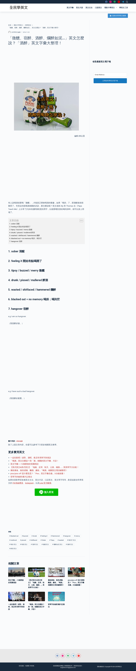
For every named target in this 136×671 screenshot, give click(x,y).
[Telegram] (123, 2)
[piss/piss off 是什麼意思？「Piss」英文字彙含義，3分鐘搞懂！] (76, 572)
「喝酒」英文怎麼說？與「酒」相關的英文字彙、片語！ (34, 461)
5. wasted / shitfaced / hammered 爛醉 (24, 235)
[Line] (115, 2)
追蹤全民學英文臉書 (118, 16)
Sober (43, 540)
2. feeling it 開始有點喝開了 (20, 227)
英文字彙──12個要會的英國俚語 (24, 464)
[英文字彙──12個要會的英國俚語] (16, 572)
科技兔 (32, 666)
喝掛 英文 (13, 544)
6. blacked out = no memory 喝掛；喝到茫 (25, 238)
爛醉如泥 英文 (57, 544)
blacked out (13, 536)
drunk (34, 536)
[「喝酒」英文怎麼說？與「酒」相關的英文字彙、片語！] (36, 596)
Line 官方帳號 (45, 483)
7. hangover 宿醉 (15, 241)
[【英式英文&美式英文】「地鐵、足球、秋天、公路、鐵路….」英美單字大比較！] (36, 572)
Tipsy (51, 540)
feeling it (43, 536)
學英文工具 (123, 8)
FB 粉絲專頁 (18, 483)
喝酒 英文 (23, 544)
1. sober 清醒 (14, 224)
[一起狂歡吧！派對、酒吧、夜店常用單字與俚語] (16, 596)
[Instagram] (110, 2)
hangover (67, 536)
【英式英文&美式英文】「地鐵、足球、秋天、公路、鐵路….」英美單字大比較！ (44, 467)
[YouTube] (119, 2)
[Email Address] (110, 75)
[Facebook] (106, 2)
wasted (61, 540)
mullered (13, 540)
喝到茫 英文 (71, 540)
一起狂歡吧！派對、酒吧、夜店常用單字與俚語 (30, 458)
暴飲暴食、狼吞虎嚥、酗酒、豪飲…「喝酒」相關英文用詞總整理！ (39, 470)
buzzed (25, 536)
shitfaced (33, 540)
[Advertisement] (46, 63)
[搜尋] (127, 2)
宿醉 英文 (34, 544)
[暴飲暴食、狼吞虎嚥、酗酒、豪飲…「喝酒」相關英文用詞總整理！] (56, 572)
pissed (23, 540)
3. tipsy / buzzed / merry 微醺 (20, 230)
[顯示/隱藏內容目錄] (80, 220)
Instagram (29, 483)
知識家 (27, 666)
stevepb (19, 441)
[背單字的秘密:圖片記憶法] (56, 596)
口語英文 (98, 8)
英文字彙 (70, 8)
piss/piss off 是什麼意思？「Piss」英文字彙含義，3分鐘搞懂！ (37, 473)
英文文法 (88, 8)
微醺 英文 (45, 544)
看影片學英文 (110, 7)
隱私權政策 (100, 666)
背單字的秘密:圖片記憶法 (21, 477)
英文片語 (79, 8)
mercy (77, 536)
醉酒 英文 (13, 548)
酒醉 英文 (69, 544)
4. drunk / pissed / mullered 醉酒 (22, 233)
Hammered (55, 536)
